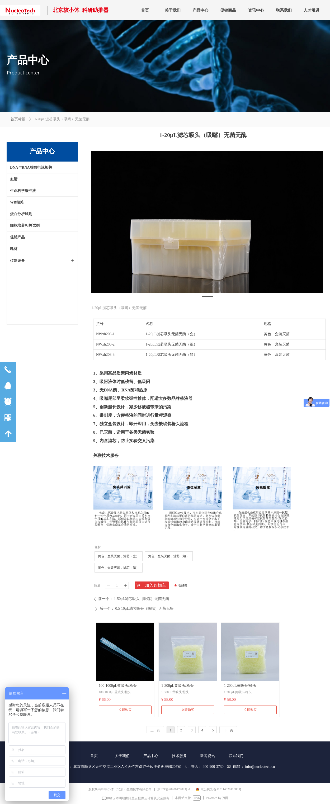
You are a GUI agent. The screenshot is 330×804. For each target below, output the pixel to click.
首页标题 (18, 119)
